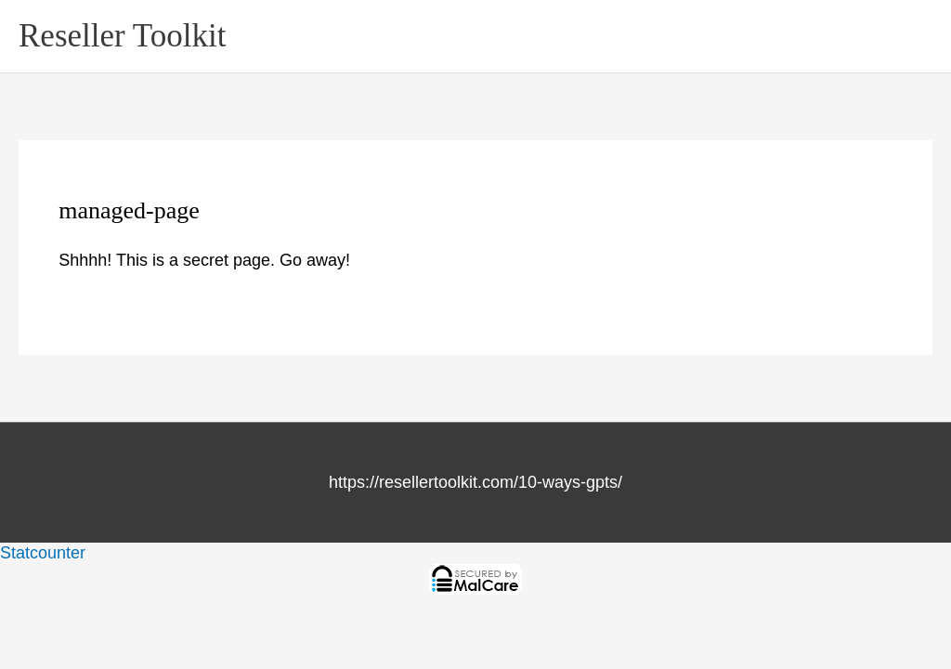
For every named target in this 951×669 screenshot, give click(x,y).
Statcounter (42, 553)
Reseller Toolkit (122, 36)
